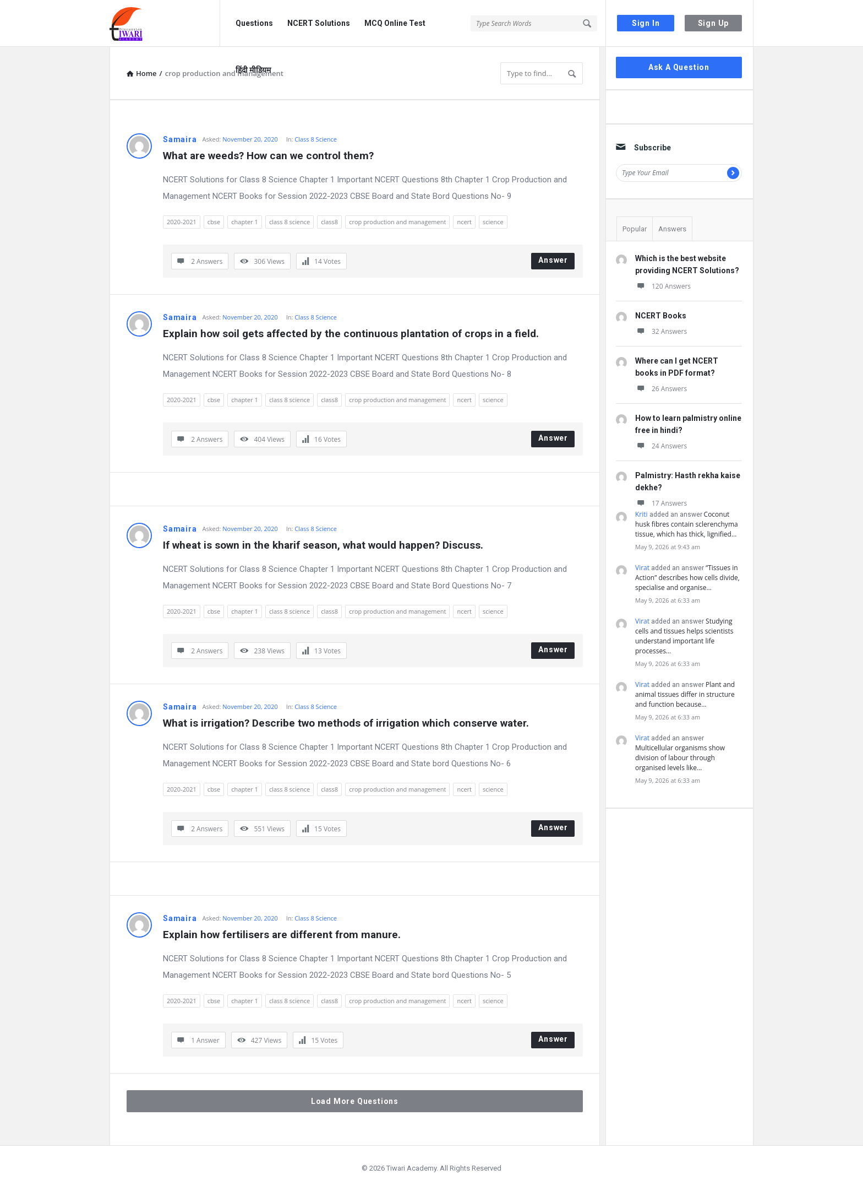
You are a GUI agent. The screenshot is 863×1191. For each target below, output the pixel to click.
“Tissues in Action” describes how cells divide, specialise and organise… (687, 577)
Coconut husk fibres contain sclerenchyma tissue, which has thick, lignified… (686, 524)
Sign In (646, 23)
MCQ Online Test (394, 23)
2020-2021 (181, 222)
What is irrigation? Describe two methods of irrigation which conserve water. (346, 723)
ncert (464, 222)
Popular (634, 229)
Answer (553, 260)
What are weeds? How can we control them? (268, 155)
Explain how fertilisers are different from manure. (282, 934)
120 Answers (663, 286)
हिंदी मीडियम (253, 70)
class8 (329, 222)
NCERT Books (660, 315)
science (493, 222)
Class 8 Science (315, 139)
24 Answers (661, 446)
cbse (213, 222)
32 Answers (661, 331)
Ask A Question (678, 67)
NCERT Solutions (318, 23)
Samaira (180, 139)
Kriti (641, 514)
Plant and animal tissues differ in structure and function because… (685, 694)
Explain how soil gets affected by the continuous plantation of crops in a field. (351, 333)
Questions (254, 23)
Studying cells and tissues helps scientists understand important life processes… (684, 636)
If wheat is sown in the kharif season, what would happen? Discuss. (323, 545)
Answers (672, 229)
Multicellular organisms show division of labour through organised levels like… (680, 757)
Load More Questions (354, 1101)
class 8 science (289, 222)
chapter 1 (244, 222)
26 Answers (661, 388)
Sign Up (713, 23)
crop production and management (397, 222)
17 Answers (661, 503)
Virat (642, 567)
